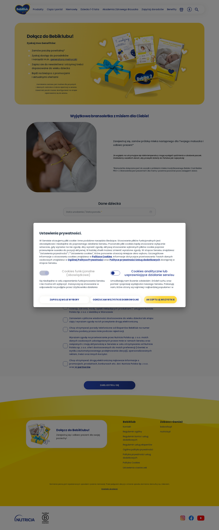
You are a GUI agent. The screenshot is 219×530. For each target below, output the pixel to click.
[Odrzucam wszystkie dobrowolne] (115, 300)
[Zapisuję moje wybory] (64, 299)
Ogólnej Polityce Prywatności (85, 259)
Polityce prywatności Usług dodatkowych (134, 259)
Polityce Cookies (102, 256)
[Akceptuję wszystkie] (160, 300)
